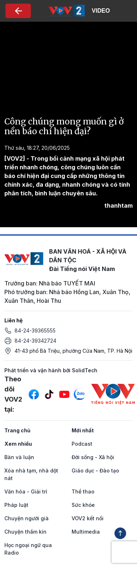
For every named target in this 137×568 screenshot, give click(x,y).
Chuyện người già (26, 518)
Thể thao (83, 491)
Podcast (82, 444)
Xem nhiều (18, 444)
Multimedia (86, 532)
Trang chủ (17, 430)
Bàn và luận (19, 457)
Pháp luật (16, 505)
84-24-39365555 (35, 330)
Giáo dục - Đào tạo (95, 470)
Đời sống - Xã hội (93, 457)
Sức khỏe (83, 505)
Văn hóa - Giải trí (25, 491)
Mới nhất (83, 430)
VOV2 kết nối (88, 518)
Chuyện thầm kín (25, 532)
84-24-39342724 (35, 341)
